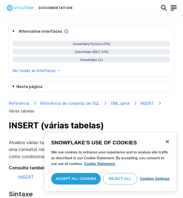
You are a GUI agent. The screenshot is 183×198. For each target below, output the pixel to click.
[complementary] (91, 51)
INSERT (147, 103)
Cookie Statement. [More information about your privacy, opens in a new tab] (100, 163)
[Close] (167, 142)
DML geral (120, 103)
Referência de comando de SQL (70, 103)
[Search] (163, 8)
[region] (110, 162)
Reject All (120, 179)
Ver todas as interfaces (36, 70)
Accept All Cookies (76, 179)
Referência (19, 103)
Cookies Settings (155, 179)
